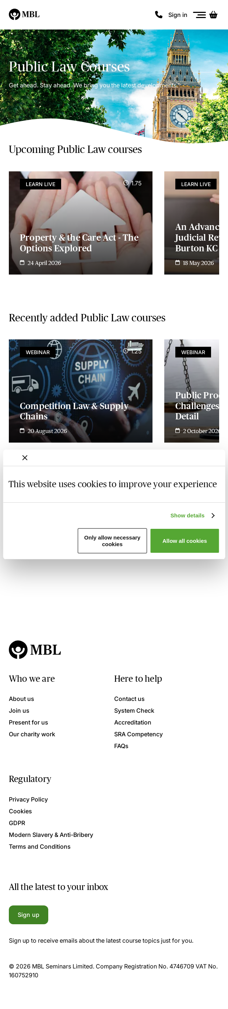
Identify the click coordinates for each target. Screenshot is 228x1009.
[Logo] (24, 14)
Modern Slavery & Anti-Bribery (51, 834)
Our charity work (32, 734)
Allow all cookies (184, 541)
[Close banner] (24, 457)
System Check (134, 710)
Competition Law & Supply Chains (74, 411)
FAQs (121, 746)
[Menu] (199, 14)
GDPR (17, 823)
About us (21, 698)
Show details (188, 515)
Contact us (129, 698)
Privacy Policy (28, 799)
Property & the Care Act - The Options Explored (79, 243)
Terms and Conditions (40, 846)
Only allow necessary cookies (112, 540)
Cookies (20, 811)
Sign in (177, 14)
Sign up (28, 914)
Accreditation (132, 722)
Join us (19, 710)
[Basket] (213, 15)
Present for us (28, 722)
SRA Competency (138, 734)
